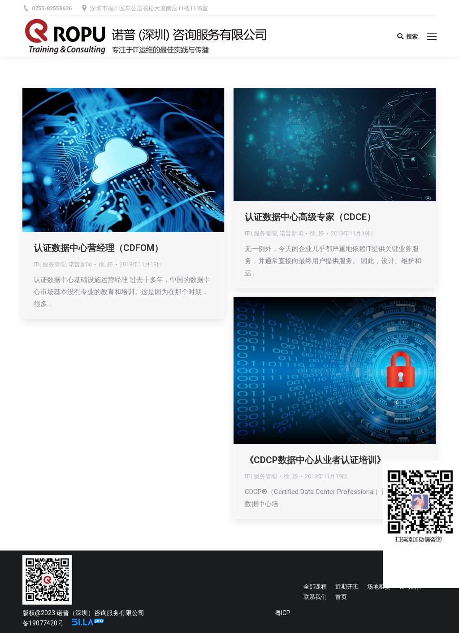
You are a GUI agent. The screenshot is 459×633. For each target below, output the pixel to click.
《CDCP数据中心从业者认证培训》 (315, 460)
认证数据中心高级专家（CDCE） (310, 217)
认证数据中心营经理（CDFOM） (98, 248)
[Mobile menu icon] (432, 36)
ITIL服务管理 (50, 264)
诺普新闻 (80, 264)
